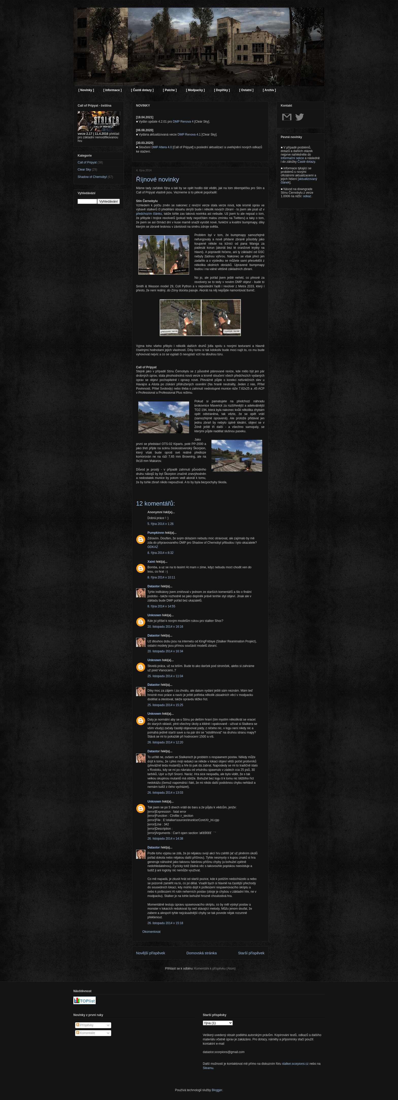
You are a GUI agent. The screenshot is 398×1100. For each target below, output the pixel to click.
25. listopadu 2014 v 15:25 (165, 705)
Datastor (153, 586)
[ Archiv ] (269, 90)
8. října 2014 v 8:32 (160, 553)
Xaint (151, 561)
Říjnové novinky (157, 179)
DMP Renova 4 (183, 121)
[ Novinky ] (86, 90)
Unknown (154, 615)
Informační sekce (292, 158)
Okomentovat (151, 932)
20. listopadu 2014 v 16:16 (165, 626)
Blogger (217, 1090)
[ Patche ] (170, 90)
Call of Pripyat (87, 162)
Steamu (208, 1068)
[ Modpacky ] (195, 90)
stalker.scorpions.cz (295, 1063)
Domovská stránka (202, 953)
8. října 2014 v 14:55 (161, 606)
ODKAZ (152, 547)
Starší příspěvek (251, 953)
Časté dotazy (306, 161)
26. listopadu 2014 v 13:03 (165, 792)
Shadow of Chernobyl (92, 177)
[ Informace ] (112, 90)
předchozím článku (149, 213)
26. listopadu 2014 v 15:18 (165, 923)
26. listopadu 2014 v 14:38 (165, 838)
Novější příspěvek (150, 953)
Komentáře (85, 1033)
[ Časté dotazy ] (142, 90)
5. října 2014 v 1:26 (160, 524)
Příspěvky (84, 1025)
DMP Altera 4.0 (162, 147)
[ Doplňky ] (222, 90)
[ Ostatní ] (246, 90)
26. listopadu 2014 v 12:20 (165, 742)
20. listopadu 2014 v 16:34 (165, 651)
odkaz (307, 196)
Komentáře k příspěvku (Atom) (215, 968)
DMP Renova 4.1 (189, 134)
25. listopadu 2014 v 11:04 (165, 676)
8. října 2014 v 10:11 (161, 577)
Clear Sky (84, 169)
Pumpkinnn (155, 533)
